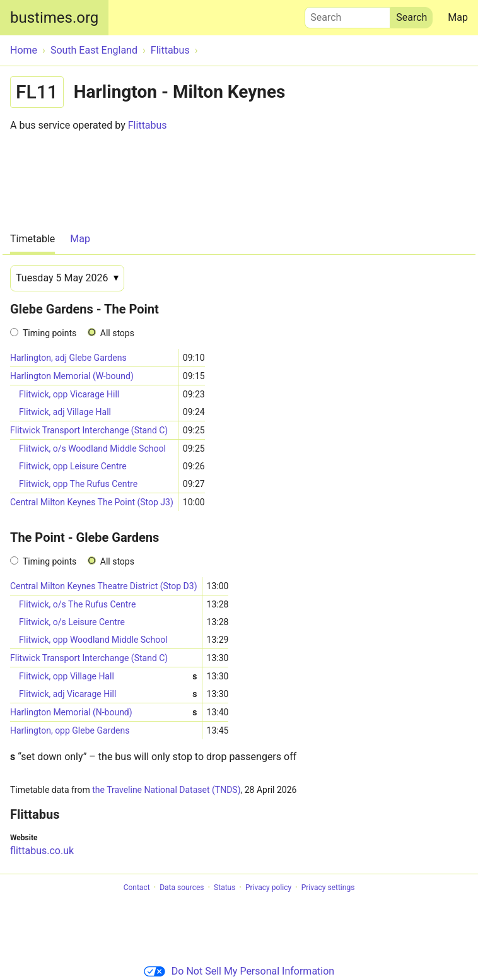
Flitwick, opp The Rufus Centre (78, 484)
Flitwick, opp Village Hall (108, 676)
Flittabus (147, 125)
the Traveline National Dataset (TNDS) (166, 790)
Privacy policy (268, 887)
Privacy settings (328, 887)
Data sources (182, 887)
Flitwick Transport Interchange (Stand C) (89, 430)
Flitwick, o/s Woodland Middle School (92, 448)
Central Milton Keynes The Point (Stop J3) (91, 502)
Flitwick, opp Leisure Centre (73, 466)
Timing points (49, 333)
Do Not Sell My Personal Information (239, 971)
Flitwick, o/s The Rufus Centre (77, 604)
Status (224, 887)
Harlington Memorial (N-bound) (103, 712)
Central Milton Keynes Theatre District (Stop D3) (103, 586)
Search (347, 14)
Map (458, 17)
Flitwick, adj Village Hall (65, 412)
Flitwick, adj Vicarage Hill (108, 694)
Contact (137, 887)
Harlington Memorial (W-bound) (72, 376)
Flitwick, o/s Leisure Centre (72, 622)
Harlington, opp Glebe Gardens (69, 730)
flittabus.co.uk (42, 851)
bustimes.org (54, 17)
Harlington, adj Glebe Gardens (68, 358)
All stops (117, 333)
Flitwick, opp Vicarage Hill (69, 394)
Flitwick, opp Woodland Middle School (93, 640)
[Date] (67, 278)
